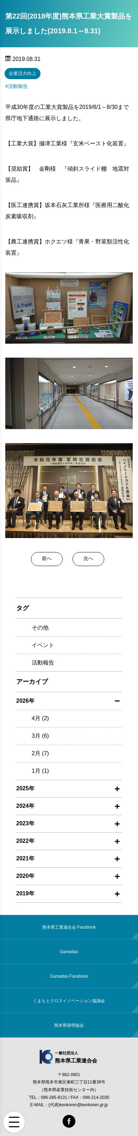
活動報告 (18, 86)
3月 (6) (40, 736)
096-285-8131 (54, 1097)
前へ (47, 558)
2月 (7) (40, 753)
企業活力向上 (22, 73)
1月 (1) (40, 771)
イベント (43, 645)
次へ (88, 558)
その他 (40, 628)
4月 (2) (40, 718)
